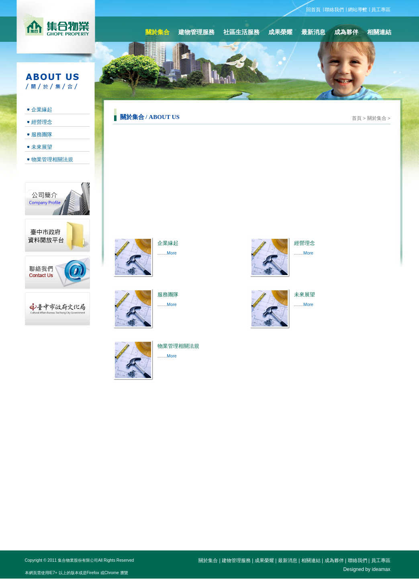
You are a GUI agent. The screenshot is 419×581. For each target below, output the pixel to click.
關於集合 (376, 118)
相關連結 (379, 32)
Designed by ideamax (366, 569)
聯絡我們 (334, 9)
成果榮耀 (280, 32)
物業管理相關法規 (52, 159)
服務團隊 (41, 134)
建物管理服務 (196, 32)
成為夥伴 (346, 32)
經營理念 (41, 122)
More (171, 252)
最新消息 (313, 32)
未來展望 (41, 147)
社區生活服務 (241, 32)
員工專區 (380, 9)
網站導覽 (357, 9)
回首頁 (313, 9)
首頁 (357, 118)
